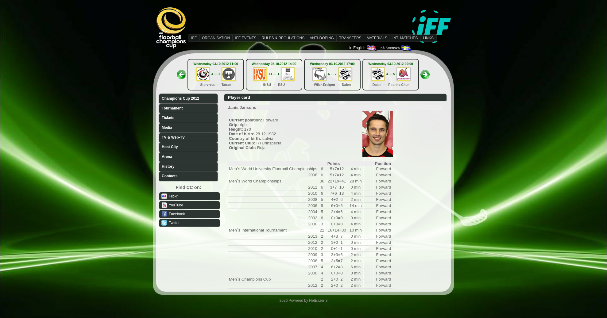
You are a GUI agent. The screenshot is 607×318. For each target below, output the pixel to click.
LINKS (428, 38)
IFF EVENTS (245, 38)
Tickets (168, 118)
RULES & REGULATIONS (282, 38)
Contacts (169, 176)
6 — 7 (332, 74)
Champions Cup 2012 (180, 98)
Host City (170, 147)
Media (167, 127)
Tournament (172, 108)
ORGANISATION (216, 38)
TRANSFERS (350, 38)
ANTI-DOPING (322, 38)
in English (363, 48)
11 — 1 (274, 74)
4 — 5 (390, 74)
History (168, 166)
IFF (194, 38)
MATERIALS (377, 38)
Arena (167, 157)
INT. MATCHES (405, 38)
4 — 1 (215, 74)
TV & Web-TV (173, 137)
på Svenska (396, 48)
